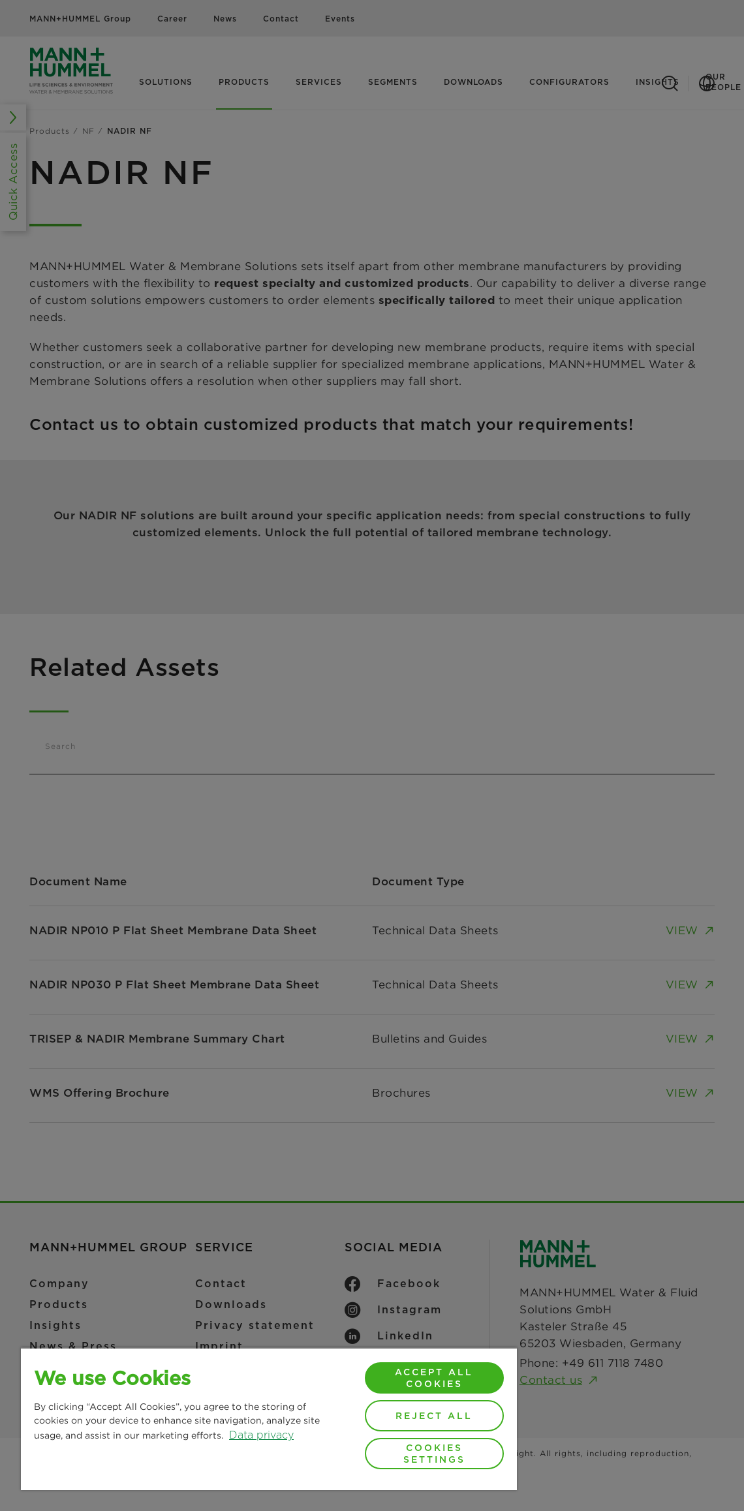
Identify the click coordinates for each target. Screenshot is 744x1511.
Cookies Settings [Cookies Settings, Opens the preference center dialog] (434, 1453)
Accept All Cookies (434, 1378)
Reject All (434, 1416)
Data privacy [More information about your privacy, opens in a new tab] (261, 1435)
